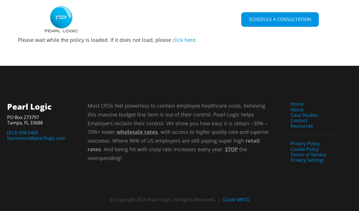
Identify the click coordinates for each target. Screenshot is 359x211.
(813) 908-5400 (22, 133)
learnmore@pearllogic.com (36, 138)
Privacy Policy (305, 143)
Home (297, 104)
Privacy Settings (307, 160)
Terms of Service (308, 154)
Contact (299, 120)
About (297, 109)
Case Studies (304, 115)
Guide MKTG (236, 199)
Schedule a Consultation (280, 19)
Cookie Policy (305, 149)
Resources (302, 126)
